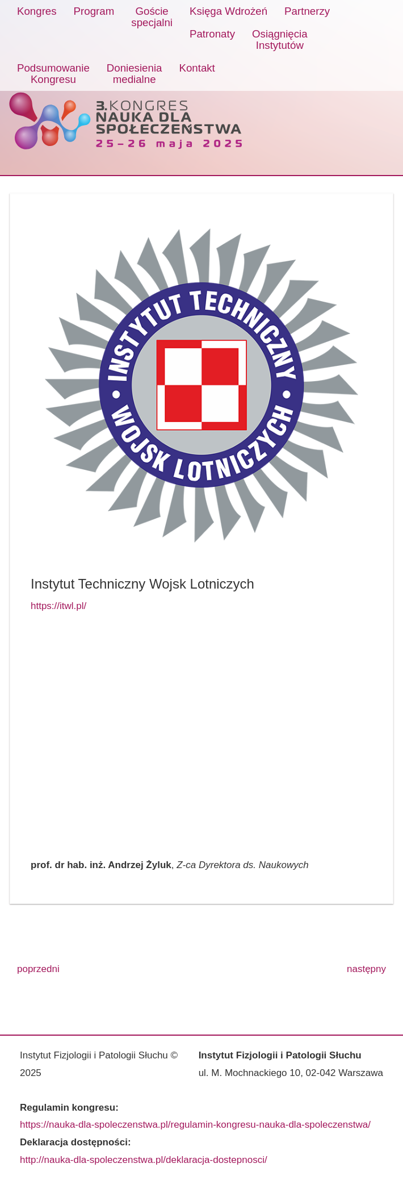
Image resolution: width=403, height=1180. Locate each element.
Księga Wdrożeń (228, 11)
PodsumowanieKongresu (53, 73)
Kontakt (197, 68)
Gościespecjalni (152, 16)
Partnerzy (307, 11)
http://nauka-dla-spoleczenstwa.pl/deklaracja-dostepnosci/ (143, 1159)
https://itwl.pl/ (58, 606)
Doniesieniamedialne (134, 73)
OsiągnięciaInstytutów (280, 39)
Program (94, 11)
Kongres (37, 11)
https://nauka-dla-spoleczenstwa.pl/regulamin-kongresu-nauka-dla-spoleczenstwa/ (195, 1124)
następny (366, 969)
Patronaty (212, 34)
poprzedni (38, 969)
